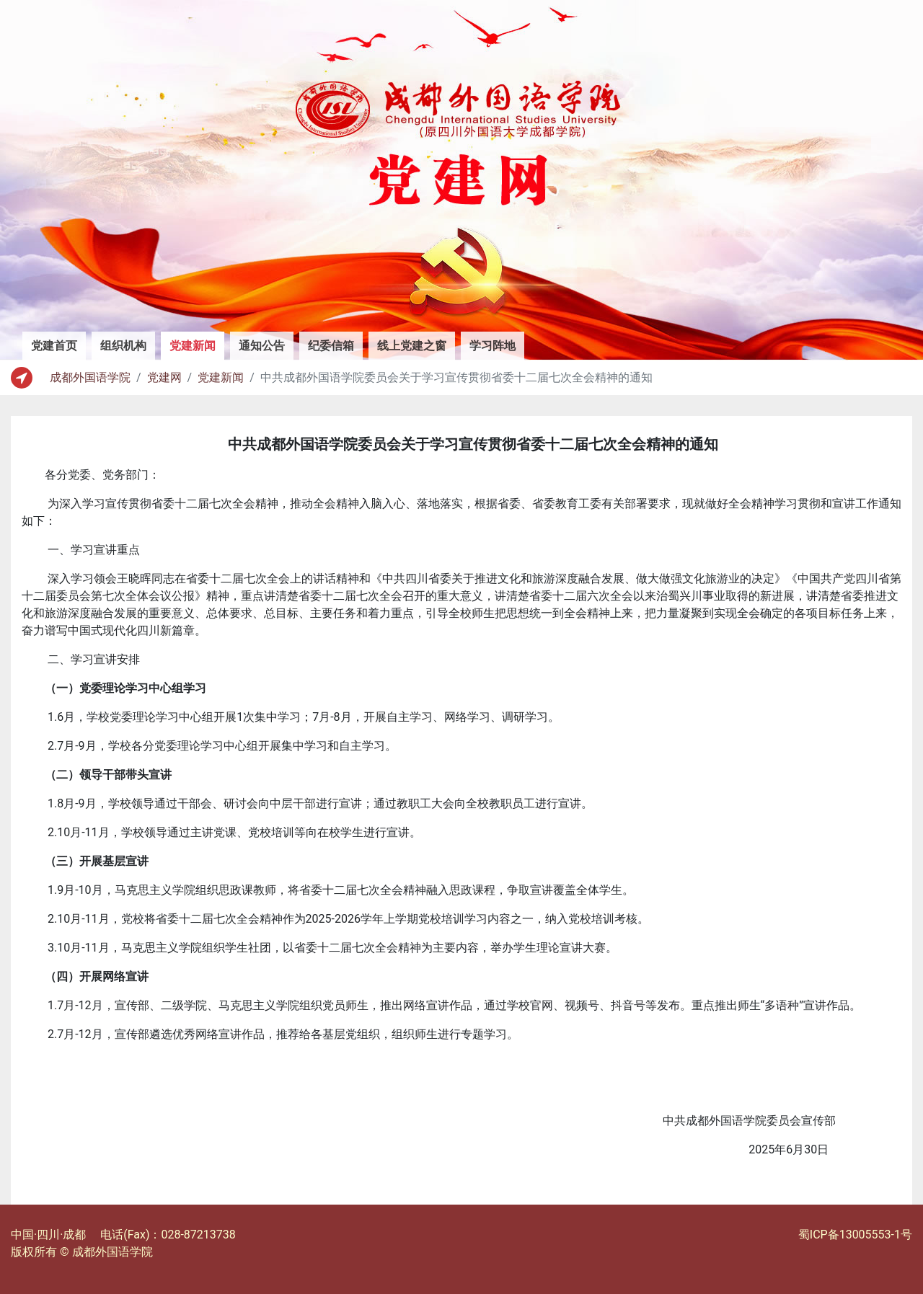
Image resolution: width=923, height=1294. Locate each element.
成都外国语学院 (90, 377)
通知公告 (262, 346)
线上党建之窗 (411, 346)
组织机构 (123, 346)
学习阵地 (492, 346)
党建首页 (54, 346)
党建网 (164, 377)
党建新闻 (196, 345)
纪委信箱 (331, 346)
